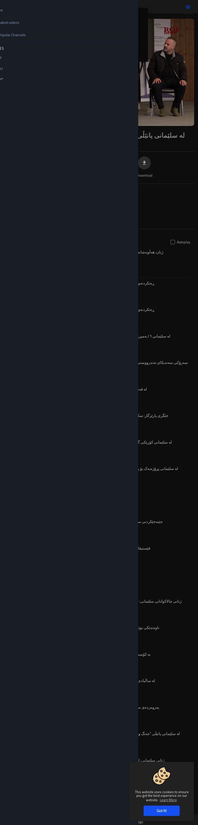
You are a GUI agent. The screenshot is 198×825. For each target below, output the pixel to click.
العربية (104, 51)
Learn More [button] (168, 799)
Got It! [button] (162, 810)
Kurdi (103, 41)
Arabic (104, 31)
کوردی (60, 51)
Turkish (61, 41)
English (61, 31)
